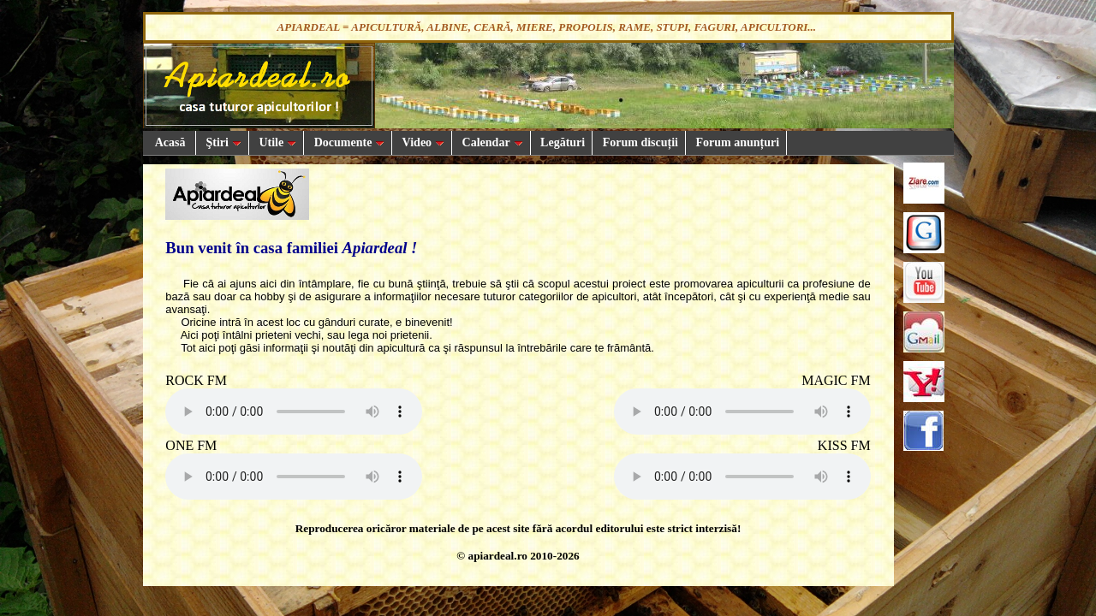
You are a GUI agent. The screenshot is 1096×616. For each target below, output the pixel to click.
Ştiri (222, 142)
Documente (347, 142)
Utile (276, 142)
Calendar (491, 142)
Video (421, 142)
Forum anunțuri (736, 142)
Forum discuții (638, 142)
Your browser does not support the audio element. (293, 411)
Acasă (169, 142)
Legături (562, 142)
